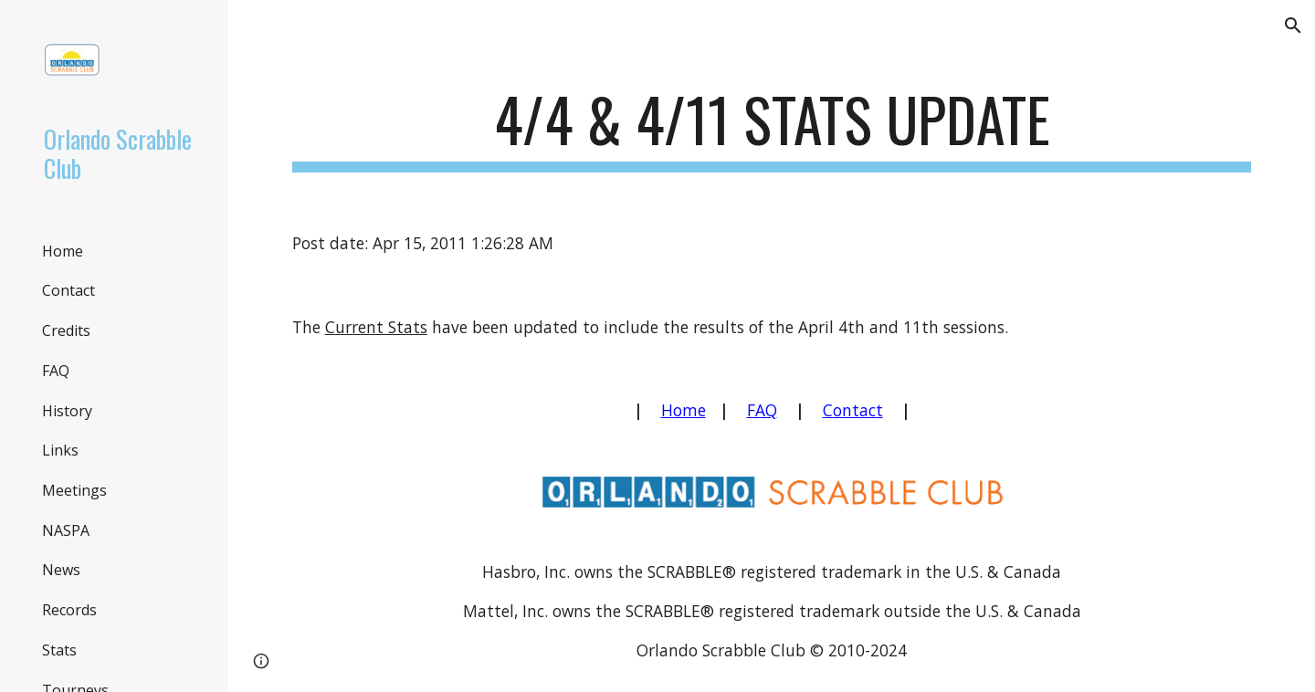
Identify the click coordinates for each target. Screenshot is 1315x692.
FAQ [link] (55, 371)
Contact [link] (68, 290)
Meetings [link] (74, 490)
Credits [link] (66, 330)
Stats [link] (59, 650)
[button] (1293, 25)
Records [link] (69, 610)
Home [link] (62, 251)
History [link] (67, 411)
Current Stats (376, 327)
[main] (772, 128)
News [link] (61, 570)
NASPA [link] (65, 530)
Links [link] (60, 450)
